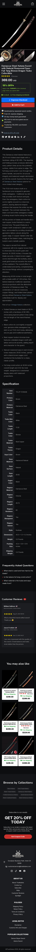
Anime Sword (18, 941)
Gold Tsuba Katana (23, 788)
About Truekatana (18, 882)
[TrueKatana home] (18, 4)
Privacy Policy (18, 914)
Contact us (18, 885)
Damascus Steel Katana (13, 182)
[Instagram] (12, 871)
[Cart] (32, 4)
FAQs (18, 890)
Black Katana (11, 788)
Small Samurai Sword (27, 794)
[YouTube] (20, 871)
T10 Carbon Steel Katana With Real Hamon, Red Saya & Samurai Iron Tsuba (10, 757)
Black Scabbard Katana (9, 797)
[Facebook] (24, 871)
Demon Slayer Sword (18, 938)
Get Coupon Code (18, 836)
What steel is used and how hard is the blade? (17, 572)
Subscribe (18, 888)
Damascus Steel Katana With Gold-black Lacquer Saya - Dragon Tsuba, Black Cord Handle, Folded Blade (26, 723)
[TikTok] (16, 871)
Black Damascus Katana (26, 797)
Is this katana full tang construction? (17, 577)
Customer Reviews (18, 893)
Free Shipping (9, 694)
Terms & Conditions (18, 912)
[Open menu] (3, 4)
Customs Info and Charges (18, 928)
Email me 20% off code (11, 133)
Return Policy (18, 909)
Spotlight (18, 896)
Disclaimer (18, 925)
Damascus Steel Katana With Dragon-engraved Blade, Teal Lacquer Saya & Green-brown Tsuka (10, 691)
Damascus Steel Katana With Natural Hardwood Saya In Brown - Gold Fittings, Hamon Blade (26, 691)
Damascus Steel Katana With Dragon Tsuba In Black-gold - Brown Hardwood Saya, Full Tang (26, 757)
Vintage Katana (16, 305)
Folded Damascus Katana (10, 794)
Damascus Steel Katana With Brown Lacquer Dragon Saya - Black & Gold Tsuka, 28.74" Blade (10, 723)
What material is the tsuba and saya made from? (16, 582)
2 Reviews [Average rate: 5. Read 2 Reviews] (14, 76)
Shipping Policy (18, 906)
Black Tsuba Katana (9, 791)
